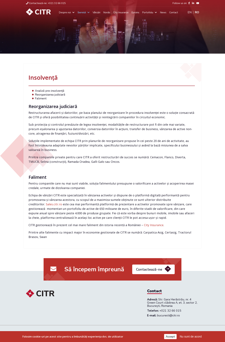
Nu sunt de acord (191, 336)
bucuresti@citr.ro (168, 315)
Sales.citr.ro (54, 204)
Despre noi (65, 12)
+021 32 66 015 (46, 3)
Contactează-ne (149, 270)
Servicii (82, 12)
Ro (197, 12)
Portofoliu (147, 12)
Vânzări (96, 12)
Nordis (106, 12)
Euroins (135, 12)
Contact (173, 12)
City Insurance (121, 12)
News (163, 12)
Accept (170, 336)
